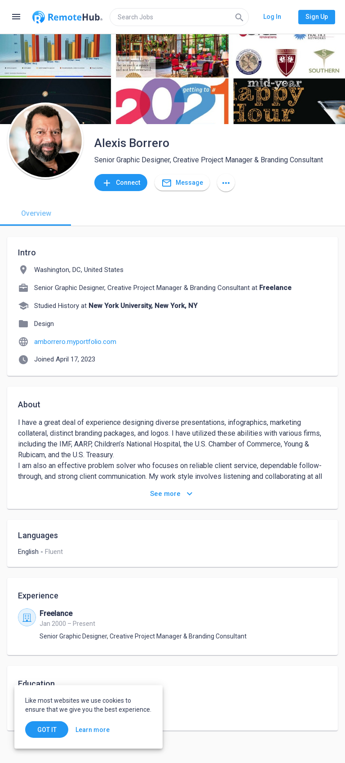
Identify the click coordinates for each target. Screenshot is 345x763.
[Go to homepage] (67, 17)
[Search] (239, 17)
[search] (179, 17)
